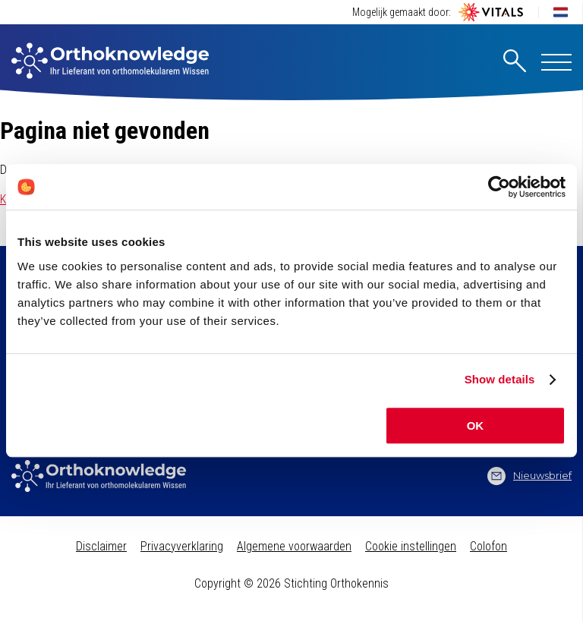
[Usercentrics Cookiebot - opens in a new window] (499, 186)
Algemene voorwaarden (294, 546)
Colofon (488, 546)
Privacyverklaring (181, 546)
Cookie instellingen (410, 546)
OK (475, 425)
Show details (500, 379)
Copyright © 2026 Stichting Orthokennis (291, 583)
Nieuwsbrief (529, 476)
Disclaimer (101, 546)
